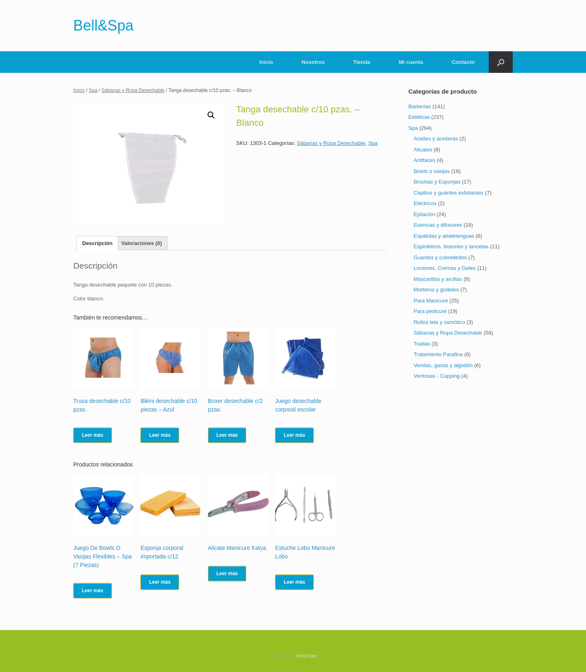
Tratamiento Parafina (438, 354)
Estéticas (419, 117)
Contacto (463, 62)
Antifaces (424, 160)
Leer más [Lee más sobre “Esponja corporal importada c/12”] (160, 582)
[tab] (97, 243)
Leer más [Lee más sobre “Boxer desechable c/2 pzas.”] (227, 435)
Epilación (424, 214)
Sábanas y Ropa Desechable (132, 90)
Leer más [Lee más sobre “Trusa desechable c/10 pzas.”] (92, 435)
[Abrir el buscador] (501, 62)
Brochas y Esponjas (436, 182)
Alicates (422, 150)
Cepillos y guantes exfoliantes (448, 193)
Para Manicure (430, 301)
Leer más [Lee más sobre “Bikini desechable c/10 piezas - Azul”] (160, 435)
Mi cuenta (411, 62)
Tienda (361, 62)
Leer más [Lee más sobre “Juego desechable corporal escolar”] (294, 435)
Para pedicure (429, 311)
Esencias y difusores (437, 225)
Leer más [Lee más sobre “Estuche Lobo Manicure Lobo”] (294, 582)
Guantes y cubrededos (440, 257)
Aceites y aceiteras (435, 139)
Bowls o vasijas (431, 171)
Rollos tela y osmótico (439, 322)
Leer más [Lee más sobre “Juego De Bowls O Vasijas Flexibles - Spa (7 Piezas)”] (92, 590)
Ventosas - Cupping (436, 376)
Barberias (419, 106)
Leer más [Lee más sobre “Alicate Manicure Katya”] (227, 573)
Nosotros (313, 62)
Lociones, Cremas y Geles (444, 268)
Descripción (97, 243)
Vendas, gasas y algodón (442, 365)
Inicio (266, 62)
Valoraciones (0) (141, 243)
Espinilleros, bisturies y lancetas (450, 246)
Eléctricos (424, 203)
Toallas (421, 344)
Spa (93, 90)
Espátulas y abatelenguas (443, 236)
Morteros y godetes (436, 290)
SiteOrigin (306, 655)
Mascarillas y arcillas (437, 279)
